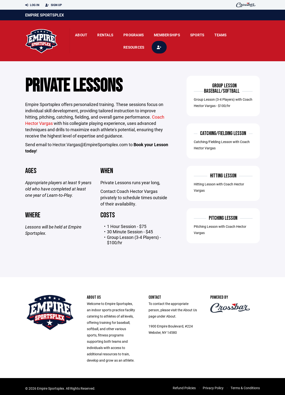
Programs (133, 34)
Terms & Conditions (245, 388)
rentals (105, 34)
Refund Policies (184, 388)
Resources (133, 47)
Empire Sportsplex (44, 14)
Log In (32, 5)
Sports (197, 34)
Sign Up (53, 5)
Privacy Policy (213, 388)
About (81, 34)
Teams (220, 34)
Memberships (167, 34)
